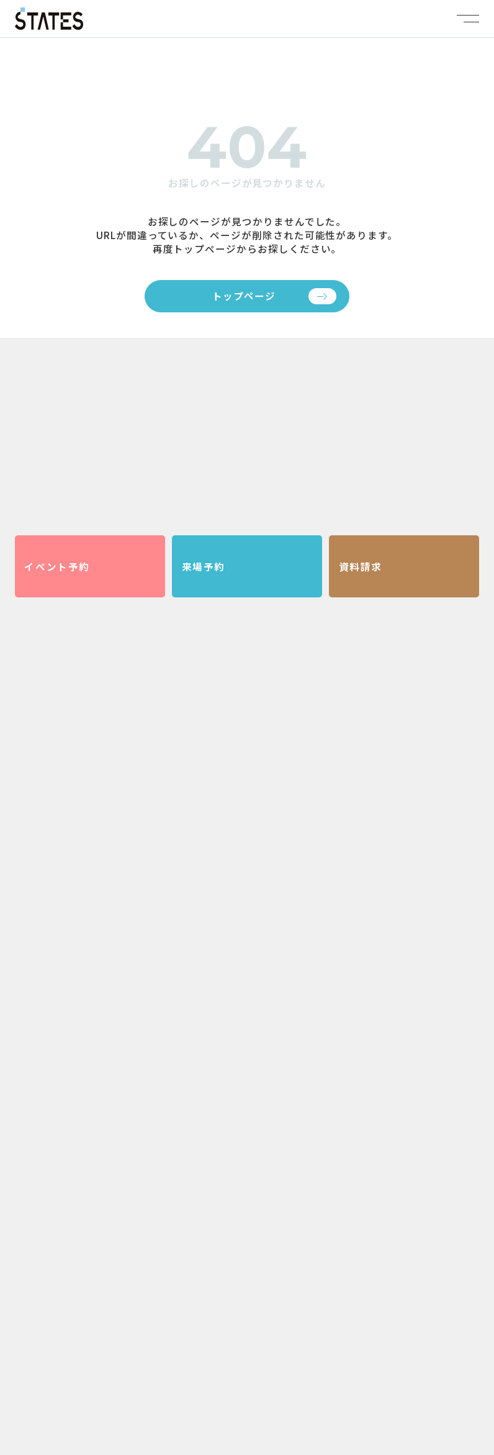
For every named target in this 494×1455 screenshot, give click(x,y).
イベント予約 (56, 566)
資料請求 (360, 566)
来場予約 (203, 566)
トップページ (244, 295)
